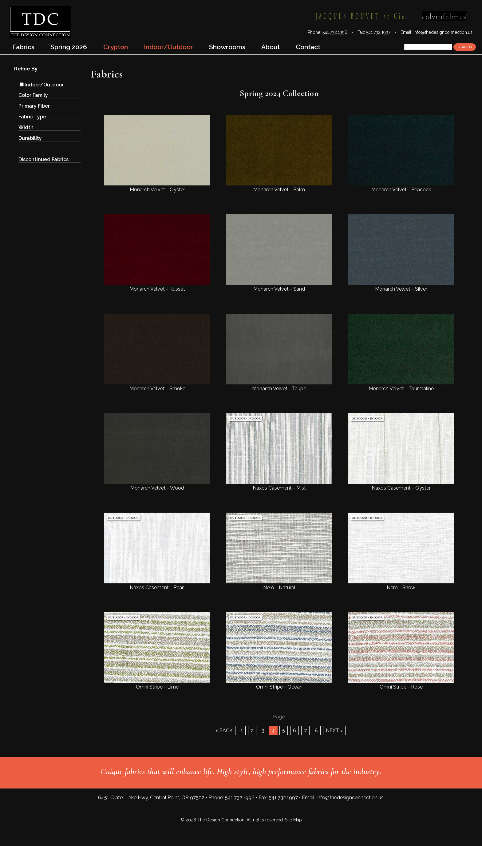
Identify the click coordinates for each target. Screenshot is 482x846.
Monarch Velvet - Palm (279, 154)
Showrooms (227, 47)
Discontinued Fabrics (43, 159)
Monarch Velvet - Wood (157, 452)
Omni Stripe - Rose (401, 651)
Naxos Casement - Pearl (157, 551)
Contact (308, 47)
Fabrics (23, 47)
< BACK (224, 730)
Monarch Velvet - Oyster (157, 154)
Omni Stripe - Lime (157, 651)
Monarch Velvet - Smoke (157, 352)
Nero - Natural (279, 551)
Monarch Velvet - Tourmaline (401, 352)
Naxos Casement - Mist (279, 452)
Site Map (293, 819)
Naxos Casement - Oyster (401, 452)
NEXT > (334, 730)
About (270, 47)
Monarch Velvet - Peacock (401, 154)
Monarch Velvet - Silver (401, 253)
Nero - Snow (401, 551)
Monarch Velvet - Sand (279, 253)
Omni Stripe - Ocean (279, 651)
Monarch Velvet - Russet (157, 253)
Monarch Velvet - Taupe (279, 352)
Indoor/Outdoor (42, 85)
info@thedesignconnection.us (442, 32)
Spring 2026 (68, 47)
